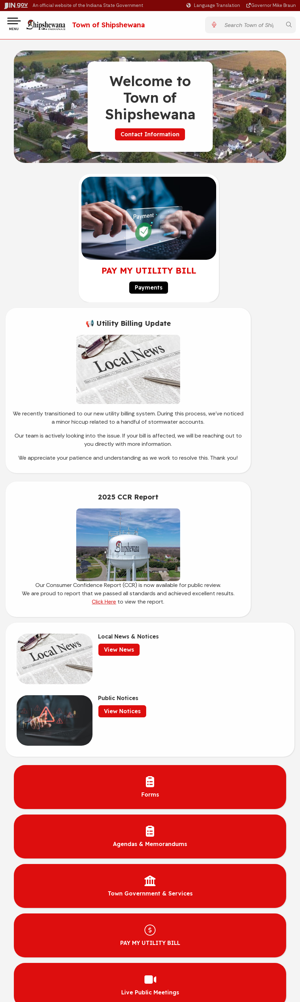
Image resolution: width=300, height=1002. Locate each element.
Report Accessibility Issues (75, 939)
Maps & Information (219, 827)
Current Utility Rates (113, 760)
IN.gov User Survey (75, 827)
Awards (219, 878)
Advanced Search (75, 840)
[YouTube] (242, 760)
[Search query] (251, 26)
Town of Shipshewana (120, 26)
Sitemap (75, 865)
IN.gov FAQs (75, 878)
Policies (75, 852)
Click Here (200, 447)
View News (87, 541)
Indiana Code (219, 852)
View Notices (224, 541)
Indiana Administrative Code (219, 865)
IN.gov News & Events (219, 840)
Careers (99, 772)
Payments (148, 290)
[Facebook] (227, 760)
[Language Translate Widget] (214, 5)
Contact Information (150, 137)
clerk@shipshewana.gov (183, 783)
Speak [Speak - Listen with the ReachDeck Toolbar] (73, 922)
